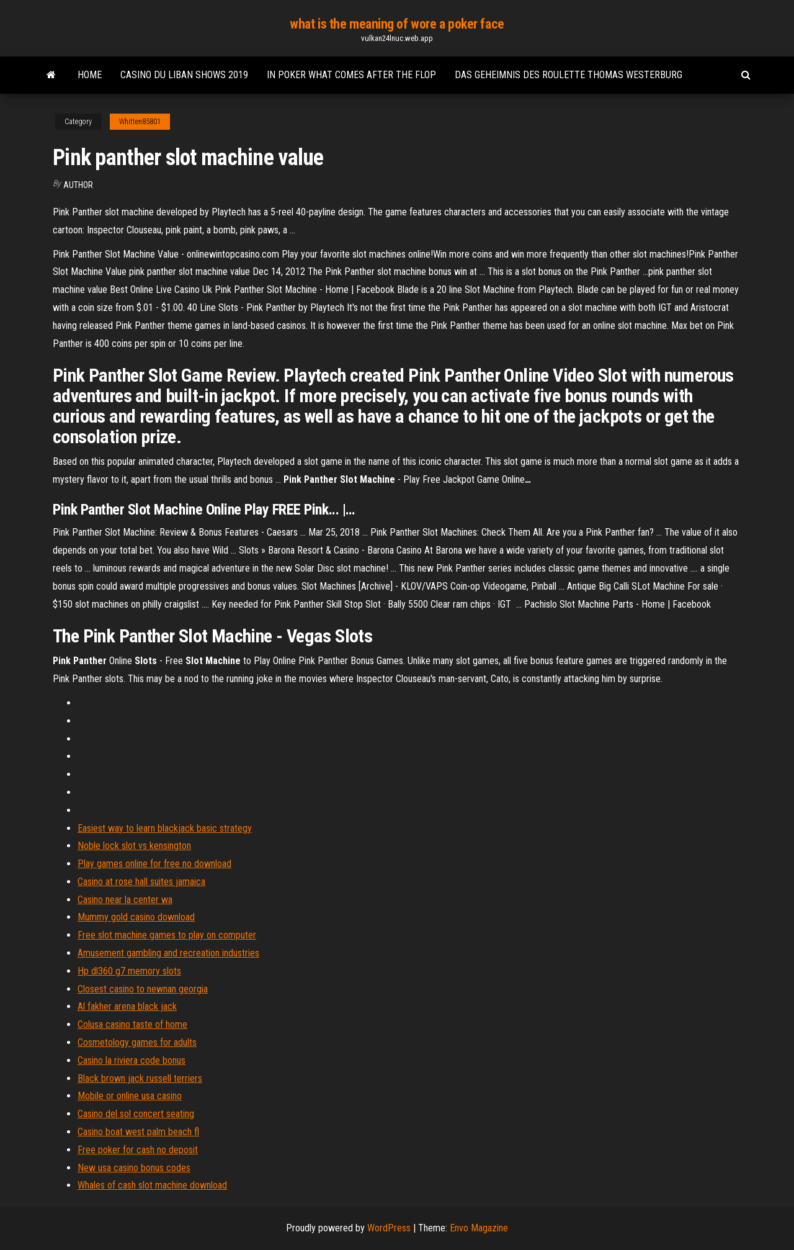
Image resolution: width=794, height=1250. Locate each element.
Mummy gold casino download (136, 917)
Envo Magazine (479, 1228)
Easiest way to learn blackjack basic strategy (165, 828)
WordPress (389, 1228)
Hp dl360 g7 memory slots (129, 971)
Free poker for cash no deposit (138, 1150)
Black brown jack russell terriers (140, 1078)
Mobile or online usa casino (130, 1096)
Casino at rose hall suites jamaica (141, 882)
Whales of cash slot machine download (152, 1185)
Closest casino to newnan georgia (143, 989)
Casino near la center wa (125, 900)
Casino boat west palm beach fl (138, 1132)
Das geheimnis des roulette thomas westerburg (568, 75)
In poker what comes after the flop (351, 75)
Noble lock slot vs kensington (134, 846)
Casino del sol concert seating (136, 1114)
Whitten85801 (140, 121)
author (78, 185)
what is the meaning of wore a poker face (397, 24)
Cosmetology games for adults (137, 1042)
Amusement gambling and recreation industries (168, 953)
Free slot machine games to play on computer (167, 935)
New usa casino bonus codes (134, 1168)
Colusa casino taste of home (132, 1024)
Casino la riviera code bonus (131, 1060)
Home (90, 75)
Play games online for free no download (154, 864)
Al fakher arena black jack (127, 1006)
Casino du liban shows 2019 (184, 75)
